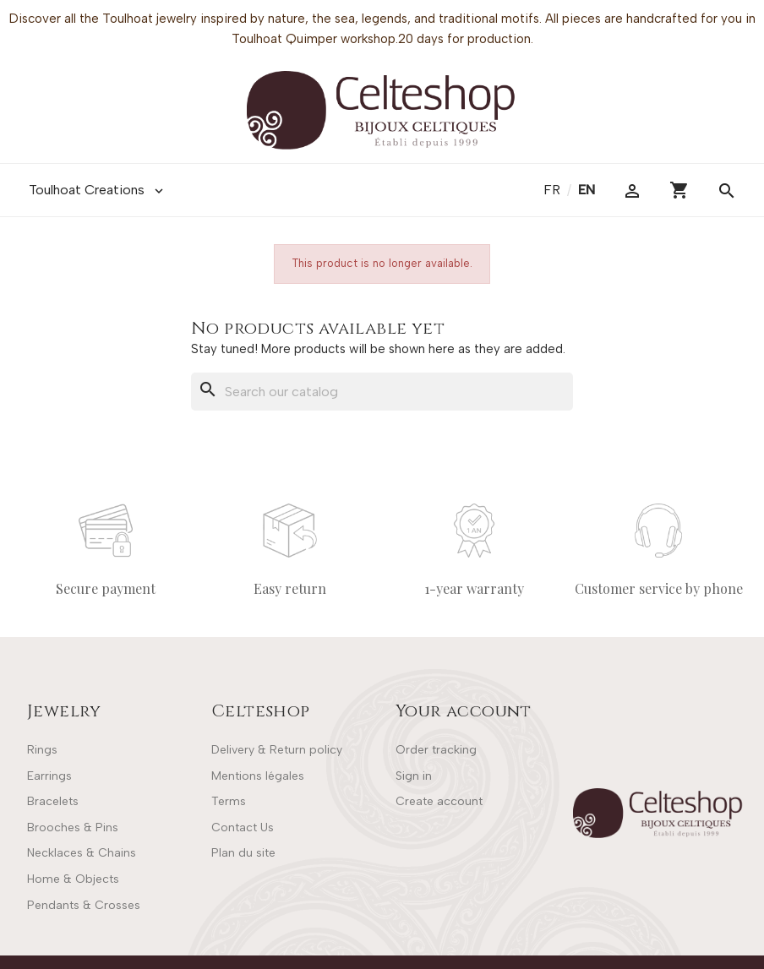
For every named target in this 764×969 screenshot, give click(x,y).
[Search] (382, 392)
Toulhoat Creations (97, 190)
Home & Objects (73, 879)
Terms (228, 801)
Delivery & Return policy (276, 750)
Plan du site (243, 853)
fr (553, 190)
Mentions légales (257, 776)
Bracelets (53, 801)
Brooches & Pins (72, 827)
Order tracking (436, 750)
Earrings (49, 776)
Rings (42, 750)
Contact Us (242, 827)
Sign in (414, 776)
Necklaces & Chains (81, 853)
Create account (439, 801)
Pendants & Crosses (83, 905)
